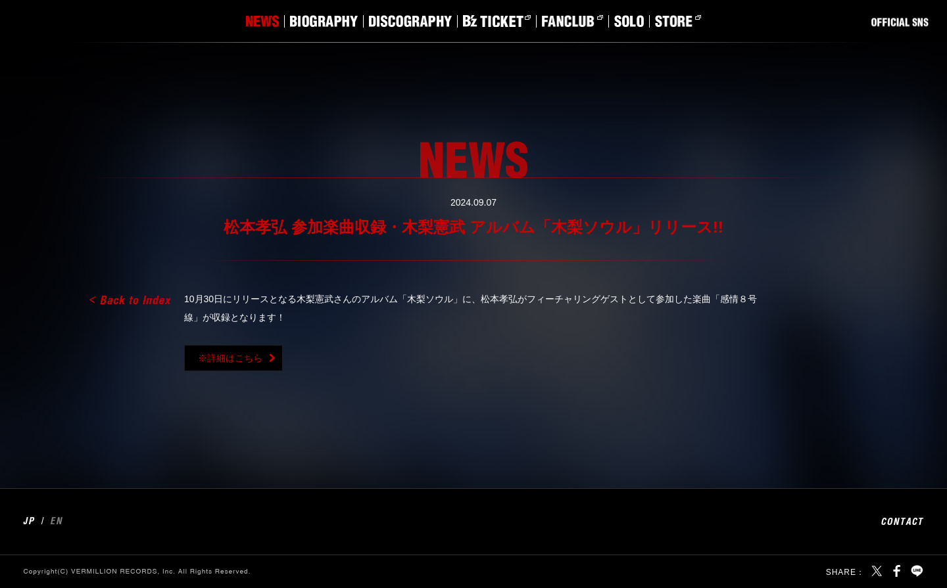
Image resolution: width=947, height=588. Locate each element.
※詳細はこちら (230, 358)
